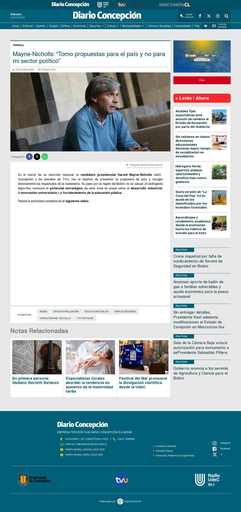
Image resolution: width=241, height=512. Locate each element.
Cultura (111, 25)
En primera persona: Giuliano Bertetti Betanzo (35, 380)
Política (65, 25)
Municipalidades (131, 25)
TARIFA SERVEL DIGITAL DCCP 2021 (85, 449)
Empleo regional (125, 311)
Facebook (221, 449)
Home (15, 25)
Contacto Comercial (166, 446)
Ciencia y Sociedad (159, 25)
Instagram (222, 443)
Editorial (28, 25)
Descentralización (66, 311)
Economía (79, 25)
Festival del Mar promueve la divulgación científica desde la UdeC (143, 382)
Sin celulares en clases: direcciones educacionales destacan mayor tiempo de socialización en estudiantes (193, 146)
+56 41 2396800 (126, 439)
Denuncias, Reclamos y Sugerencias (175, 455)
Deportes (95, 25)
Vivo (202, 80)
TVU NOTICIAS (85, 318)
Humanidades (183, 25)
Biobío (43, 311)
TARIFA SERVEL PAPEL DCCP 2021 (84, 455)
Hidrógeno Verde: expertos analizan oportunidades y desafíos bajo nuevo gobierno (190, 174)
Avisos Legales (186, 16)
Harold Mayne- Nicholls (55, 318)
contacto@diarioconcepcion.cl (86, 444)
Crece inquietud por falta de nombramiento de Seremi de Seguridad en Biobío (198, 261)
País (197, 25)
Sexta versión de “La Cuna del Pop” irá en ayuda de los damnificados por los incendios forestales (191, 199)
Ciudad (53, 25)
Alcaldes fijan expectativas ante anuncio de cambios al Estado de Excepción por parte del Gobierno (192, 119)
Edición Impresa (219, 26)
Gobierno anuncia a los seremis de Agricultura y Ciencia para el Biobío (200, 373)
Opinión (41, 25)
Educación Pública (97, 311)
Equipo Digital (27, 69)
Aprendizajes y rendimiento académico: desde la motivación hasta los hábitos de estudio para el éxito (193, 225)
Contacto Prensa (164, 451)
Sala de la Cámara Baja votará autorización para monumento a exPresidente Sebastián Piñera (201, 348)
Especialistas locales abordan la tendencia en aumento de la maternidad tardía (89, 385)
